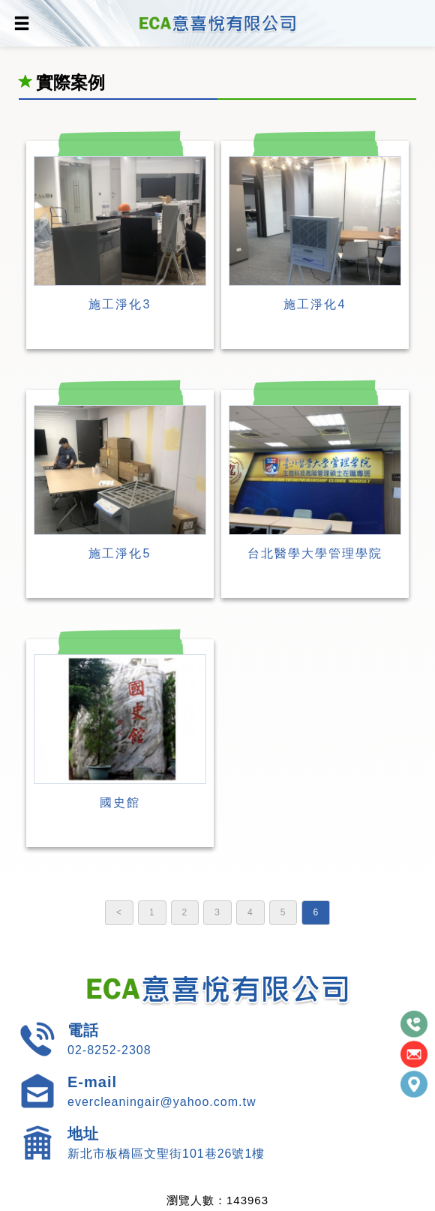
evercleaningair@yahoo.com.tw (162, 1101)
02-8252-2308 (110, 1050)
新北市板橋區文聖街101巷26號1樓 (166, 1153)
